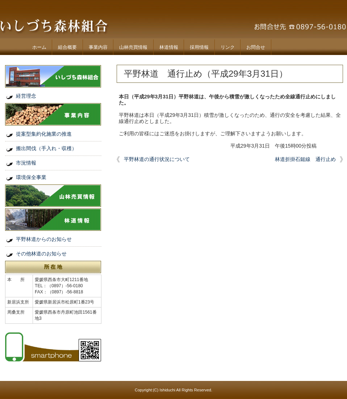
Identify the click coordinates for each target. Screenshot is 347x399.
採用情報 (199, 47)
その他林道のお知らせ (41, 253)
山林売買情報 (133, 47)
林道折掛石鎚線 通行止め (305, 159)
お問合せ (255, 47)
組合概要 (67, 47)
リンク (228, 47)
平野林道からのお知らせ (44, 239)
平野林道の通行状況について (157, 159)
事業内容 (98, 47)
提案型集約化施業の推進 (44, 134)
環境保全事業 (31, 177)
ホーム (39, 47)
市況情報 (26, 163)
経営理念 (26, 96)
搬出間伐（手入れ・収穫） (46, 148)
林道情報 (168, 47)
